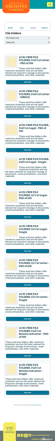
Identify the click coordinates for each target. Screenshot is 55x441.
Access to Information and (40, 435)
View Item (27, 82)
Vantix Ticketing (35, 405)
